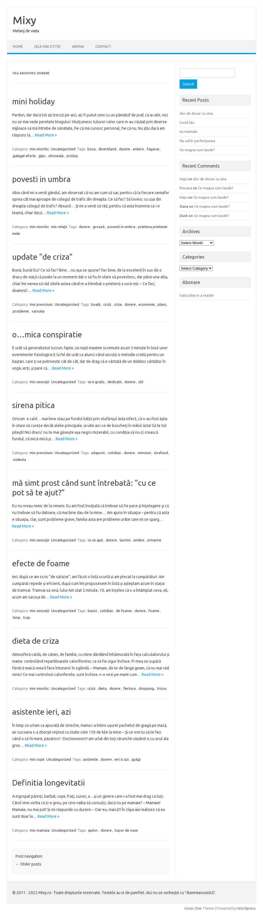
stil (140, 382)
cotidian (114, 453)
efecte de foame (41, 563)
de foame (124, 611)
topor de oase (126, 830)
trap (26, 617)
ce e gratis (96, 382)
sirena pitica (33, 405)
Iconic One (193, 908)
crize (118, 304)
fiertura (129, 688)
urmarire (154, 540)
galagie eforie (24, 156)
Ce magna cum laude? (197, 150)
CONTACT (103, 46)
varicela (38, 311)
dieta (102, 688)
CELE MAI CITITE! (47, 46)
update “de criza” (42, 256)
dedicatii (114, 382)
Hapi (183, 179)
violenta (19, 459)
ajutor (93, 830)
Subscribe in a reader (197, 295)
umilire (138, 540)
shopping (146, 688)
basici (92, 611)
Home (18, 46)
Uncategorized (63, 149)
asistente (90, 759)
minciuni (144, 453)
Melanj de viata (26, 31)
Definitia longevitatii (48, 782)
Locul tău (187, 122)
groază (99, 227)
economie (147, 304)
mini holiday (33, 101)
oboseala (56, 156)
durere (124, 149)
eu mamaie (188, 131)
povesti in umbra (41, 179)
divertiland (107, 149)
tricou (162, 688)
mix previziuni (41, 304)
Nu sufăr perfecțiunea (197, 141)
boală (95, 304)
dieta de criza (35, 640)
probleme (21, 311)
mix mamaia (39, 830)
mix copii (37, 759)
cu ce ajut (95, 540)
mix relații (59, 227)
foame (153, 611)
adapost (98, 453)
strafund (161, 453)
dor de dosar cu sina (196, 113)
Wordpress (246, 908)
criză (107, 304)
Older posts (28, 864)
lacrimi (125, 540)
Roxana (186, 188)
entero (138, 149)
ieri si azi (122, 759)
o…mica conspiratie (47, 334)
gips (42, 156)
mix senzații (39, 382)
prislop (72, 156)
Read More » (46, 135)
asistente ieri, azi (41, 711)
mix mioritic (39, 149)
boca (91, 149)
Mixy (24, 20)
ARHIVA (78, 46)
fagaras (153, 149)
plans (162, 304)
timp (16, 617)
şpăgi (136, 759)
